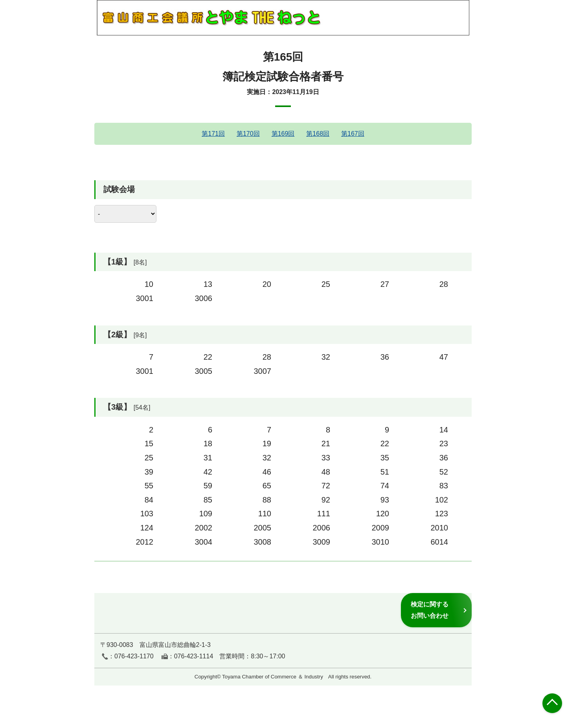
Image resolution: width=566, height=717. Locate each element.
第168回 (317, 133)
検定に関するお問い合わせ (429, 610)
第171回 (213, 133)
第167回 (352, 133)
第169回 (283, 133)
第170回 (248, 133)
